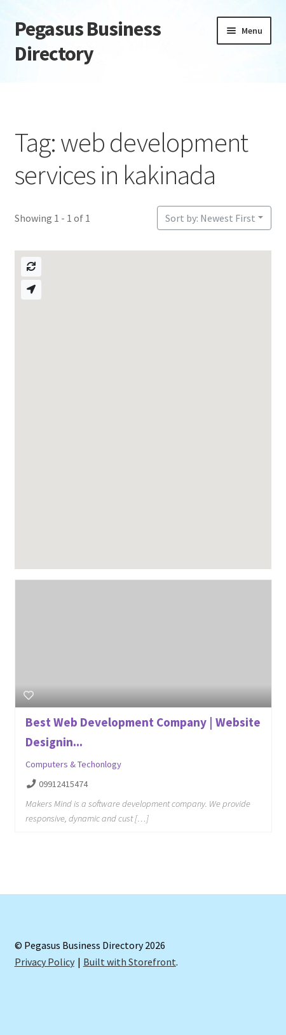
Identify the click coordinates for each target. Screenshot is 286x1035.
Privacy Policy (44, 961)
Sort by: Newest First (210, 218)
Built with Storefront (129, 961)
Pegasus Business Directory (88, 41)
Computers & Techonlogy (73, 764)
